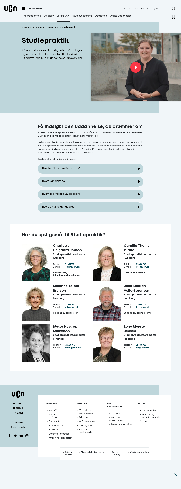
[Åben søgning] (173, 9)
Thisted (18, 413)
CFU (125, 8)
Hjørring (18, 408)
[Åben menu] (23, 8)
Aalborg (18, 403)
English (155, 8)
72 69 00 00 (18, 422)
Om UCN (133, 8)
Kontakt (145, 8)
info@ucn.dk (18, 427)
